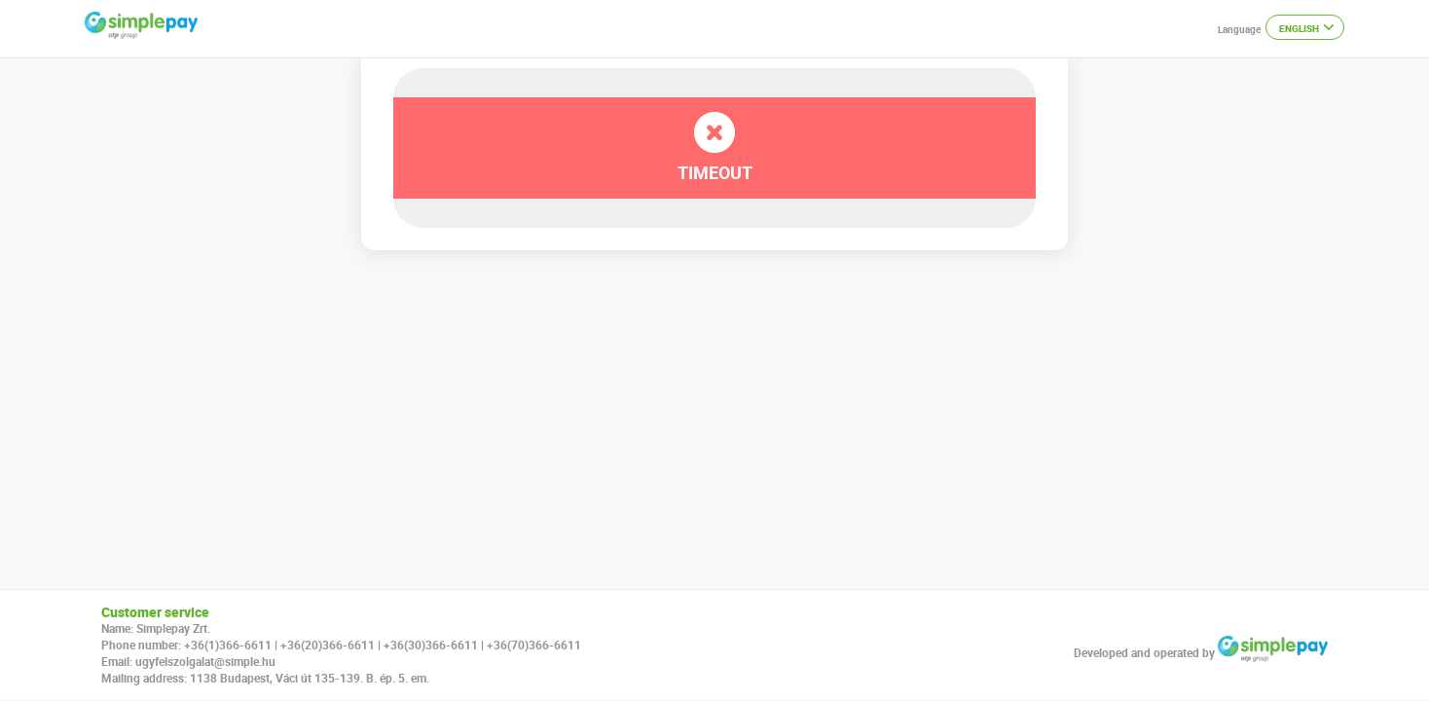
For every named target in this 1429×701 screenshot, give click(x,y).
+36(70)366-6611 (534, 644)
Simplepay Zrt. (173, 628)
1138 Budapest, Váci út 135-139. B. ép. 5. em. (309, 677)
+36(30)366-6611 (431, 644)
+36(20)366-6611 (327, 644)
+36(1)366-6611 (228, 644)
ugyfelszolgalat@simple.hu (205, 661)
